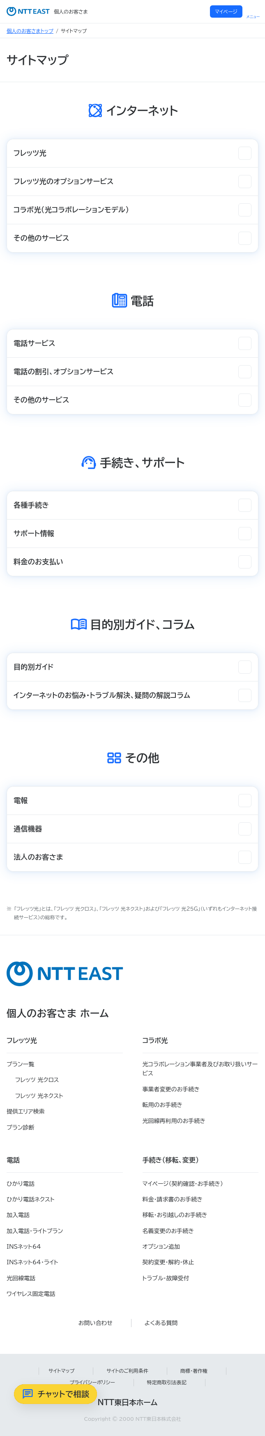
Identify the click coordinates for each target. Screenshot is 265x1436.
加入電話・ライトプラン (35, 1231)
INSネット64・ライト (32, 1262)
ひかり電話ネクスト (31, 1199)
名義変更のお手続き (168, 1231)
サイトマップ (61, 1370)
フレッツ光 (22, 1040)
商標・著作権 (193, 1370)
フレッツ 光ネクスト (39, 1096)
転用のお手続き (162, 1105)
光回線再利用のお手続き (174, 1121)
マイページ (226, 11)
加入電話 (18, 1215)
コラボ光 (155, 1040)
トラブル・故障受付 (166, 1278)
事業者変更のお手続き (171, 1089)
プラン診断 (20, 1127)
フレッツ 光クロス (37, 1080)
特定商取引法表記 (167, 1382)
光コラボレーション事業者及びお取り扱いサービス (200, 1068)
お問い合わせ (95, 1323)
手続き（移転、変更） (171, 1160)
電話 (13, 1160)
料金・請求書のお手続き (173, 1199)
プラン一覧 (20, 1064)
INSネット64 (24, 1247)
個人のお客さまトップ (30, 30)
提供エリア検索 (26, 1111)
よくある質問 (161, 1323)
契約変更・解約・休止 (168, 1262)
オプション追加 (161, 1247)
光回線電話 (21, 1278)
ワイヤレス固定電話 (31, 1294)
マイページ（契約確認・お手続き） (183, 1184)
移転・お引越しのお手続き (175, 1215)
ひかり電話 (21, 1184)
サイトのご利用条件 (127, 1370)
